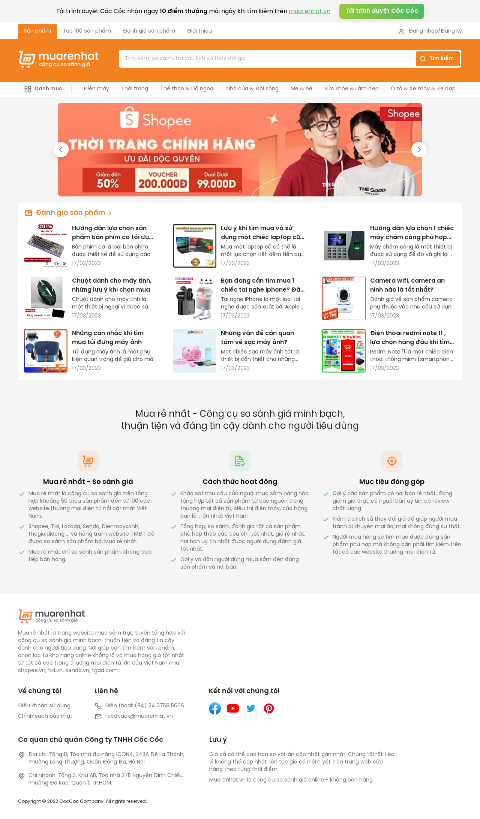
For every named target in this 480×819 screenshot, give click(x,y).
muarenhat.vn (309, 11)
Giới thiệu (199, 31)
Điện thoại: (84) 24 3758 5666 (139, 706)
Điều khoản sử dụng (44, 706)
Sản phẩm (37, 31)
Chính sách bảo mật (45, 716)
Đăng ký (451, 31)
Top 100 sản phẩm (87, 31)
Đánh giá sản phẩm (149, 31)
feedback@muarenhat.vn (133, 716)
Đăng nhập (423, 31)
